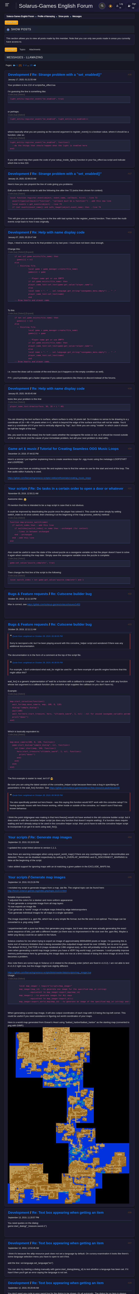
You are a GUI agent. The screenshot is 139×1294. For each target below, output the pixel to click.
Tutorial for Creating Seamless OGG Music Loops (79, 449)
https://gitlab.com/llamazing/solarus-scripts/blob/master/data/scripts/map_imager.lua (49, 972)
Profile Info (11, 22)
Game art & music (22, 449)
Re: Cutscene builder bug (71, 594)
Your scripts (17, 488)
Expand (29, 252)
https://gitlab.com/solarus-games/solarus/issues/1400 (53, 604)
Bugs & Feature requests (28, 594)
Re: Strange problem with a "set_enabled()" (67, 74)
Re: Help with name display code (58, 232)
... (28, 65)
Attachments (34, 49)
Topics (22, 49)
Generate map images (47, 877)
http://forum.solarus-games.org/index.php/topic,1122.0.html (37, 890)
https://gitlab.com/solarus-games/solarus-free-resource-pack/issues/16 (85, 788)
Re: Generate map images (51, 837)
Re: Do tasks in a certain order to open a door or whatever (76, 488)
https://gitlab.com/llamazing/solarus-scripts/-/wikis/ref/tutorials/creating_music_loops (49, 478)
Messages (11, 49)
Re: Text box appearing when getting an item (68, 1212)
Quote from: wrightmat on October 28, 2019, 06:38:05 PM (37, 636)
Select (21, 94)
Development (18, 74)
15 (31, 65)
